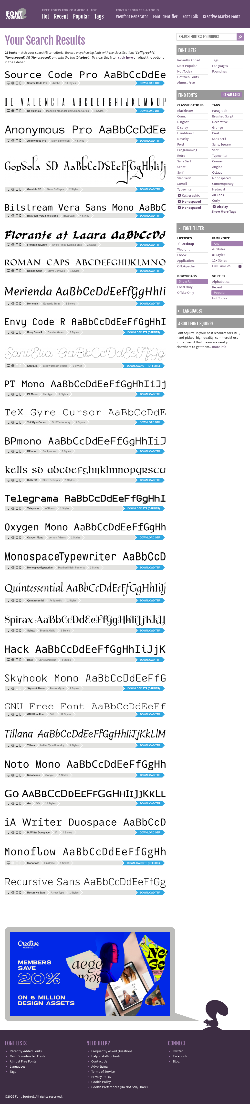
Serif (180, 172)
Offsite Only (185, 293)
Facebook (180, 1056)
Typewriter (185, 189)
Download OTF (150, 83)
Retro (181, 156)
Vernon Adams (57, 537)
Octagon (218, 172)
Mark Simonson (61, 140)
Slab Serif (184, 178)
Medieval (218, 189)
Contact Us (99, 1061)
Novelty (183, 139)
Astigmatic (55, 600)
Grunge (217, 128)
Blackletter (185, 111)
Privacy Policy (101, 1077)
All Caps (218, 195)
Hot (45, 16)
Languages (220, 66)
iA (56, 832)
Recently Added (188, 60)
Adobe (56, 83)
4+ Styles (218, 249)
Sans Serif (184, 161)
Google (49, 775)
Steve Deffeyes (55, 189)
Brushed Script (222, 116)
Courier (217, 161)
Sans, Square (221, 144)
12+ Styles (219, 260)
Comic (181, 116)
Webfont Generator (132, 16)
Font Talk (190, 16)
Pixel (180, 144)
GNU (52, 714)
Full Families (221, 266)
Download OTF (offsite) (143, 366)
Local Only (185, 287)
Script (181, 167)
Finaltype (49, 863)
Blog (176, 1061)
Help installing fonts (106, 1056)
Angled (217, 167)
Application (185, 261)
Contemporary (223, 184)
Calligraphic (188, 195)
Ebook (182, 255)
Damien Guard (56, 332)
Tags (99, 16)
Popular (81, 16)
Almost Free (186, 83)
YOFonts (50, 508)
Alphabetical (221, 282)
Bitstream (69, 215)
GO (38, 803)
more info (219, 347)
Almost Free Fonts (23, 1061)
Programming (187, 150)
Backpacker (49, 451)
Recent (61, 16)
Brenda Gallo (47, 630)
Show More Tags (223, 211)
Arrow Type (57, 892)
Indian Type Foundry (52, 745)
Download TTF (150, 140)
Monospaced (189, 201)
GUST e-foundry (61, 422)
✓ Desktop (185, 244)
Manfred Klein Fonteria (71, 567)
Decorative (220, 122)
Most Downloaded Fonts (27, 1056)
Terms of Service (103, 1072)
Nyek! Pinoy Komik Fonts (67, 244)
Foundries (219, 71)
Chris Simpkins (47, 660)
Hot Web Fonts (188, 77)
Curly (216, 201)
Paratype (48, 394)
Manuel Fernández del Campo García (67, 111)
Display (182, 128)
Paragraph (219, 111)
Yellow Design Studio (55, 366)
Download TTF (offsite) (143, 332)
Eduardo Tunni (51, 303)
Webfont (183, 249)
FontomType (57, 688)
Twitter (178, 1051)
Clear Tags (231, 94)
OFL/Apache (186, 266)
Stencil (182, 184)
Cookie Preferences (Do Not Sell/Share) (119, 1087)
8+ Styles (218, 255)
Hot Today (184, 71)
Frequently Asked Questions (111, 1051)
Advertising (99, 1066)
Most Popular (187, 66)
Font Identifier (165, 16)
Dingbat (183, 122)
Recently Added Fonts (26, 1051)
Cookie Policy (101, 1082)
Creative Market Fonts (221, 16)
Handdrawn (185, 133)
